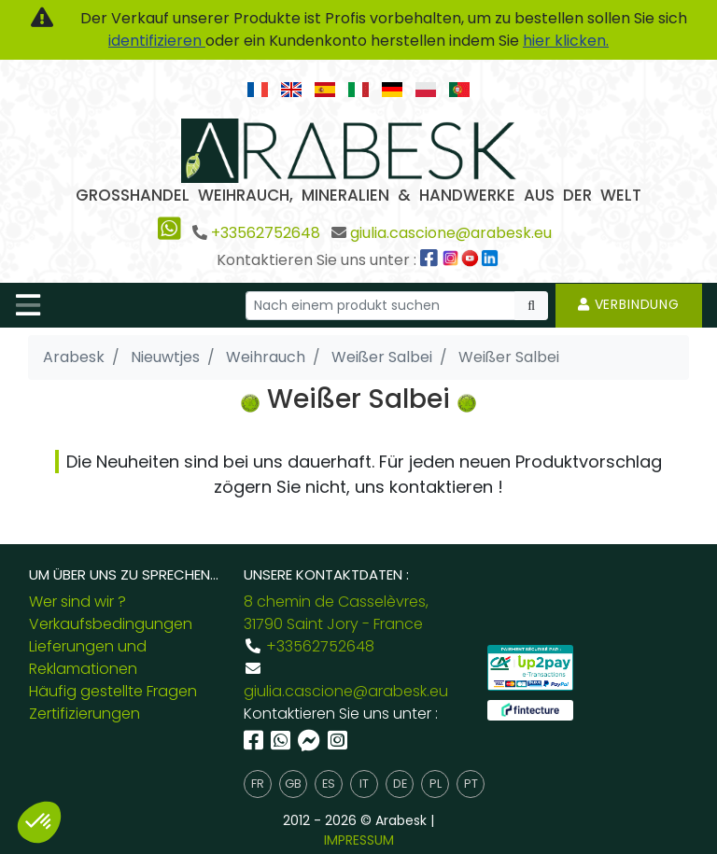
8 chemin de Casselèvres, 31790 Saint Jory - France (336, 613)
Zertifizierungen (84, 713)
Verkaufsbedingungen (110, 624)
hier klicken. (566, 40)
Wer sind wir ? (77, 601)
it (364, 783)
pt (471, 783)
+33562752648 (265, 233)
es (328, 783)
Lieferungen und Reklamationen (88, 657)
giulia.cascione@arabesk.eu (451, 233)
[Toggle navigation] (28, 305)
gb (293, 783)
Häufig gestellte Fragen (113, 691)
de (400, 783)
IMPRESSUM (359, 840)
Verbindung (629, 304)
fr (257, 783)
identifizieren (156, 40)
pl (435, 783)
